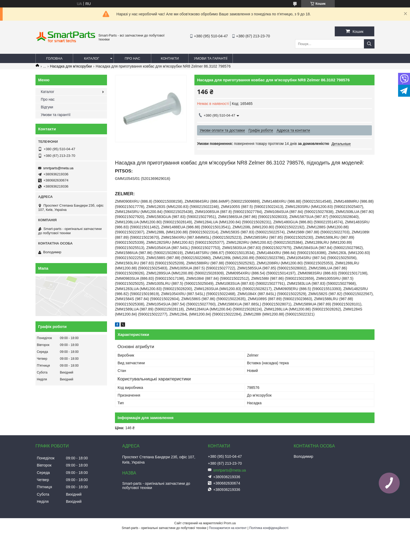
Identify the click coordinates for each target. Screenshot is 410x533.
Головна (54, 58)
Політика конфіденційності (268, 528)
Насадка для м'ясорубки (71, 66)
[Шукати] (369, 43)
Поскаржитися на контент (228, 528)
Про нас (132, 58)
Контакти (170, 58)
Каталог (91, 58)
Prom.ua (230, 523)
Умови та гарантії (210, 58)
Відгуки (47, 107)
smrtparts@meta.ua (58, 168)
